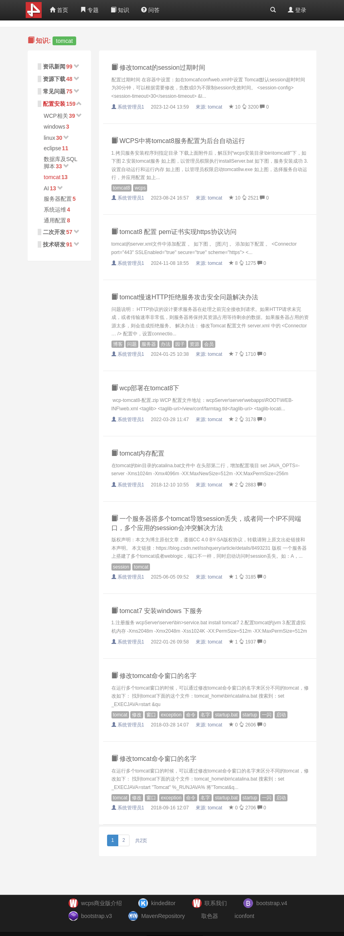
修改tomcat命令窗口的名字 (153, 675)
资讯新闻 (54, 66)
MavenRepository (163, 916)
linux (49, 138)
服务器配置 (58, 199)
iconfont (244, 916)
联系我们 (215, 903)
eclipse (52, 148)
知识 (120, 10)
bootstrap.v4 (271, 903)
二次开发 (54, 232)
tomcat (52, 177)
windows (54, 126)
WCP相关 (56, 116)
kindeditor (163, 903)
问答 (150, 10)
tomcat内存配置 (137, 453)
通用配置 (55, 220)
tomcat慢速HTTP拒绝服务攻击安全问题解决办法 (184, 297)
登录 (297, 10)
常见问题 (54, 91)
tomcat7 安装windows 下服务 (157, 610)
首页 (59, 10)
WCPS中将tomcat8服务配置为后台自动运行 (178, 140)
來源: (210, 107)
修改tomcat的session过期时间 (158, 67)
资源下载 (54, 79)
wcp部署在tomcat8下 (145, 388)
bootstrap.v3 (96, 916)
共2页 (141, 840)
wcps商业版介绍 (101, 903)
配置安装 (54, 104)
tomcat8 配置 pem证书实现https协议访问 (174, 231)
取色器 (209, 916)
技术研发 (54, 244)
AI (46, 188)
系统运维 (55, 209)
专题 (89, 10)
